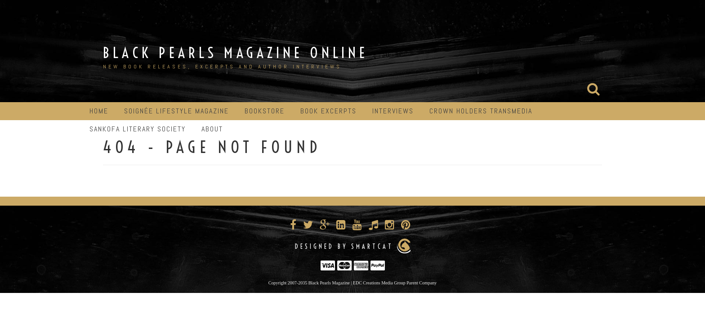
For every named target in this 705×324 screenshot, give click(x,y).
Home (98, 111)
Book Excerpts (328, 111)
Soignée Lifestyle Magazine (176, 111)
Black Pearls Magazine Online (235, 53)
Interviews (393, 111)
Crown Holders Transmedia (480, 111)
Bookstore (265, 111)
